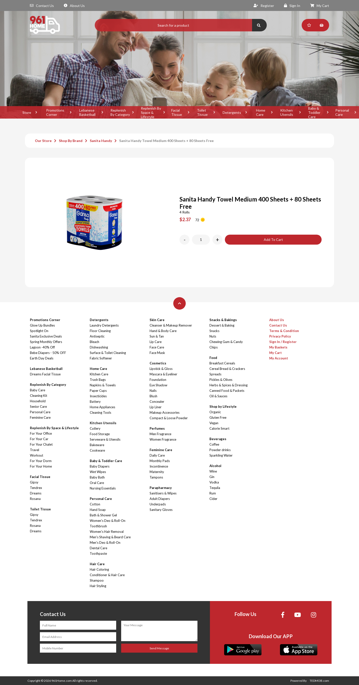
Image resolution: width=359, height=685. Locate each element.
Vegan (213, 423)
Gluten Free (217, 417)
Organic (215, 412)
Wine (213, 471)
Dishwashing (99, 347)
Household (38, 401)
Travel (34, 450)
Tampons (156, 477)
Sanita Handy (101, 140)
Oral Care (97, 483)
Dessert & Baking (221, 325)
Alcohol (215, 466)
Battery (95, 402)
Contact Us (42, 5)
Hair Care (97, 564)
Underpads (158, 504)
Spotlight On (39, 331)
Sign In (292, 5)
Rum (212, 493)
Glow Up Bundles (42, 325)
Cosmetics (158, 363)
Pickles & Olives (220, 380)
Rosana (35, 499)
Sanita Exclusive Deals (46, 336)
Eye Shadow (158, 385)
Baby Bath (97, 477)
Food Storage (100, 434)
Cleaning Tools (100, 412)
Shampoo (97, 580)
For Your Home (41, 466)
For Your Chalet (41, 444)
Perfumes (157, 428)
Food (213, 358)
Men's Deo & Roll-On (105, 543)
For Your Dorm (41, 461)
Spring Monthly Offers (46, 342)
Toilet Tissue (202, 112)
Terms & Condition (284, 331)
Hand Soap (98, 510)
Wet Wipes (98, 472)
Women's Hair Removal (107, 532)
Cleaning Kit (38, 396)
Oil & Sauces (218, 396)
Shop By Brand (71, 140)
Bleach (94, 342)
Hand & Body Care (163, 331)
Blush (153, 396)
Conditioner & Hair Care (107, 575)
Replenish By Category (120, 112)
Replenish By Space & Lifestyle (151, 112)
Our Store (43, 140)
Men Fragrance (160, 434)
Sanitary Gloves (161, 510)
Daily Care (157, 455)
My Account (278, 358)
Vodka (214, 482)
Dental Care (98, 548)
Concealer (157, 402)
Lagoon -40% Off (42, 347)
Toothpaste (98, 553)
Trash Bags (98, 380)
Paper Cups (98, 391)
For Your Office (41, 433)
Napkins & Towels (103, 385)
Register (264, 5)
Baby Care (37, 390)
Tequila (214, 488)
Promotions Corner (55, 112)
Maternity (157, 472)
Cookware (97, 450)
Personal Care (40, 412)
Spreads (215, 374)
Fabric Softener (101, 358)
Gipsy (34, 482)
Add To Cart (273, 239)
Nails (153, 391)
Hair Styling (98, 586)
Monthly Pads (160, 461)
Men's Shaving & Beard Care (110, 537)
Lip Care (156, 342)
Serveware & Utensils (105, 439)
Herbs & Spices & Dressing (228, 385)
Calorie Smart (219, 428)
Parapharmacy (161, 488)
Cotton (95, 504)
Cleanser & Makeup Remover (171, 325)
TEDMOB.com (319, 681)
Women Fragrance (163, 439)
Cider (213, 499)
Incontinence (159, 466)
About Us (74, 5)
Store (26, 112)
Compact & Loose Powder (169, 418)
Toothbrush (98, 526)
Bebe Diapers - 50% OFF (48, 353)
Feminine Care (40, 417)
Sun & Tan (157, 336)
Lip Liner (156, 407)
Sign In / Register (283, 342)
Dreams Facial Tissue (45, 374)
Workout (36, 455)
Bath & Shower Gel (103, 515)
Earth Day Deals (41, 358)
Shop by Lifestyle (223, 407)
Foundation (158, 380)
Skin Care (157, 320)
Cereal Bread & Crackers (227, 369)
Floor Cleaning (100, 331)
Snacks (214, 331)
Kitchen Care (99, 374)
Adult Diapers (160, 499)
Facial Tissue (176, 112)
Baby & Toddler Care (314, 112)
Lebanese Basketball (87, 112)
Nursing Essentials (103, 488)
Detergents (232, 112)
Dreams (35, 493)
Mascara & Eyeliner (163, 374)
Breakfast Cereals (222, 363)
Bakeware (97, 445)
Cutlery (95, 428)
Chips (213, 347)
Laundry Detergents (104, 325)
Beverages (217, 439)
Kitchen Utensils (286, 112)
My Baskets (278, 347)
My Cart (319, 5)
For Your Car (39, 439)
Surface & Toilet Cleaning (108, 353)
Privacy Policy (280, 336)
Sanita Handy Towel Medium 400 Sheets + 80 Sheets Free (166, 140)
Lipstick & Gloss (161, 369)
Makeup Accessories (165, 412)
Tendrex (36, 488)
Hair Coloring (99, 569)
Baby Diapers (99, 466)
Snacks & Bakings (223, 320)
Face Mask (157, 353)
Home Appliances (102, 407)
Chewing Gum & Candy (226, 342)
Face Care (157, 347)
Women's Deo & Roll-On (107, 521)
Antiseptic (97, 336)
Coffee (214, 444)
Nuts (212, 336)
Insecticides (98, 396)
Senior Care (38, 407)
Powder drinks (220, 450)
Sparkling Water (221, 455)
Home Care (260, 112)
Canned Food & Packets (226, 391)
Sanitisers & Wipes (163, 493)
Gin (211, 477)
